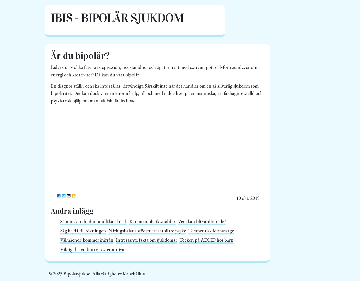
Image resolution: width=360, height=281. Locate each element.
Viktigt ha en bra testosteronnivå (92, 249)
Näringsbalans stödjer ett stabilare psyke (147, 230)
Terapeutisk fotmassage (211, 230)
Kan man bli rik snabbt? (152, 221)
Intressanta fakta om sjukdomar (146, 240)
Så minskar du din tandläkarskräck (93, 221)
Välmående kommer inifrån (86, 240)
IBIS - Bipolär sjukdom (117, 17)
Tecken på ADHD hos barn (206, 240)
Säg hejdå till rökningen (83, 230)
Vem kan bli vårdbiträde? (202, 221)
